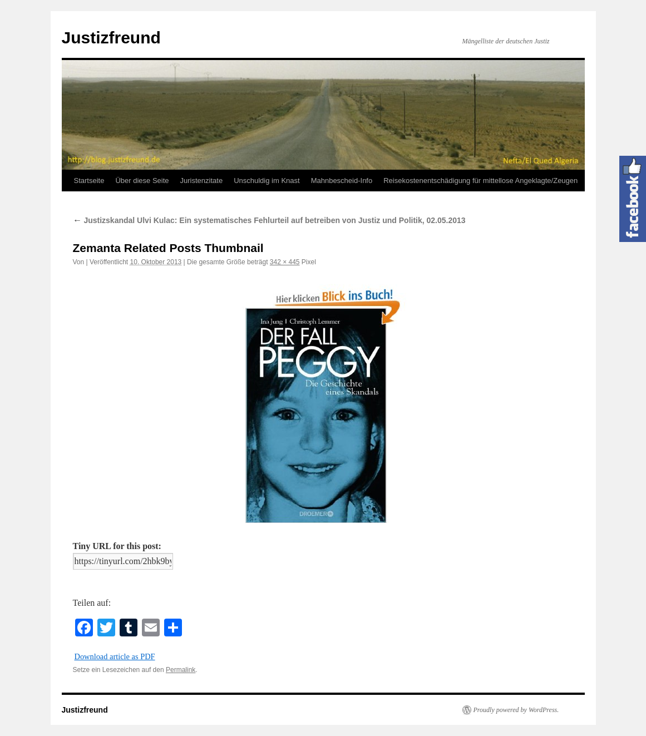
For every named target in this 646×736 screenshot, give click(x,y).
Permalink (180, 670)
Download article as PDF (115, 656)
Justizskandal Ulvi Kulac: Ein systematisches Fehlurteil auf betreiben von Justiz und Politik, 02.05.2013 (269, 220)
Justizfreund (111, 37)
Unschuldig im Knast (267, 180)
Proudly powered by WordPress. (516, 710)
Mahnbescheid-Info (342, 180)
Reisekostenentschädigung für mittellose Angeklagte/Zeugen (480, 180)
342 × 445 (285, 262)
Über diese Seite (142, 180)
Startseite (89, 180)
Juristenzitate (201, 180)
